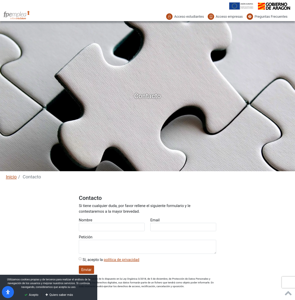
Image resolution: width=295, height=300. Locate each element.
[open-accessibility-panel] (8, 292)
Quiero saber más (61, 295)
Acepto (33, 295)
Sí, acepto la (111, 259)
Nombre (85, 220)
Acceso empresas (225, 16)
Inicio (11, 177)
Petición (85, 237)
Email (155, 220)
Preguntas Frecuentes (267, 16)
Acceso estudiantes (185, 16)
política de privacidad (121, 259)
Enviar (86, 269)
